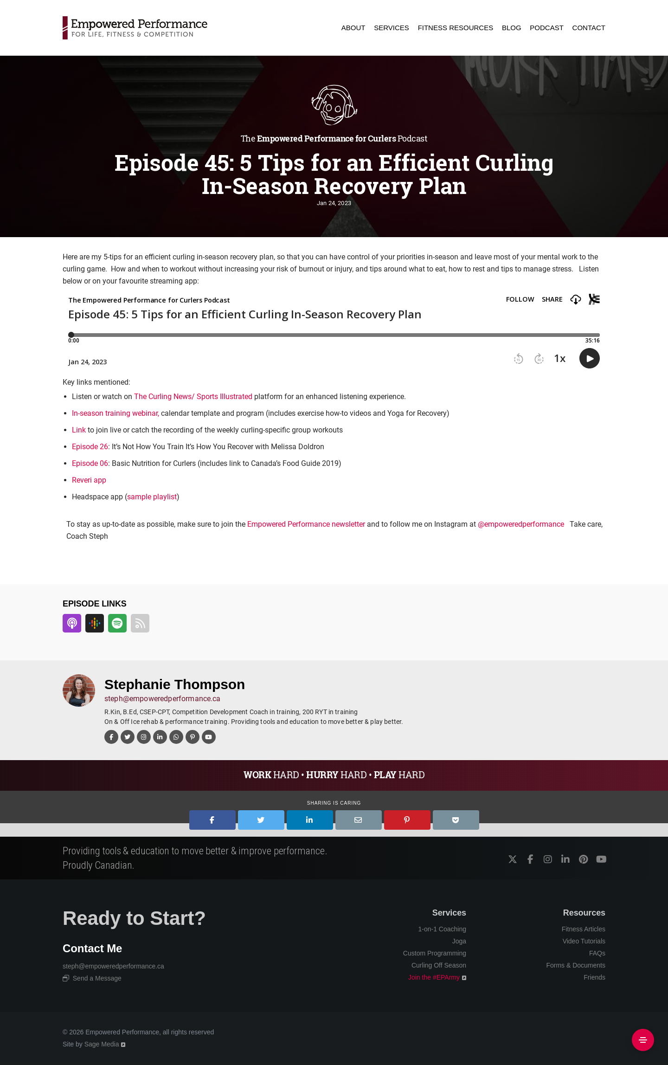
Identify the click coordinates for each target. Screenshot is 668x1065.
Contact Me (92, 948)
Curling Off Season (438, 965)
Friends (594, 977)
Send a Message (92, 978)
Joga (459, 941)
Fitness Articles (583, 929)
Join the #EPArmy (434, 977)
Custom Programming (434, 953)
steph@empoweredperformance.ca (162, 698)
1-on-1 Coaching (442, 929)
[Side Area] (643, 1040)
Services (449, 912)
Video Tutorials (584, 941)
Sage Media (101, 1044)
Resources (584, 912)
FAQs (597, 953)
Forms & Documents (575, 965)
